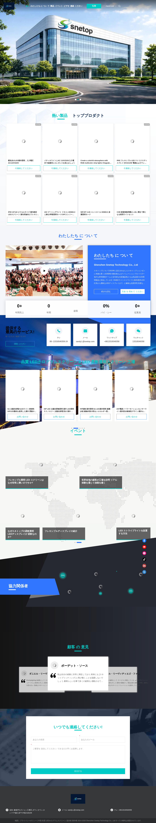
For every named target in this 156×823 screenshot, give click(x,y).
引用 (94, 6)
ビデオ (66, 6)
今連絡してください (23, 168)
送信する (78, 771)
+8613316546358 (111, 341)
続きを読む (106, 291)
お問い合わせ (22, 417)
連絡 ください (76, 6)
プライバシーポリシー (28, 821)
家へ (28, 6)
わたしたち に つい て (40, 6)
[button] (20, 681)
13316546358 (138, 341)
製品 (52, 6)
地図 (16, 821)
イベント (59, 6)
